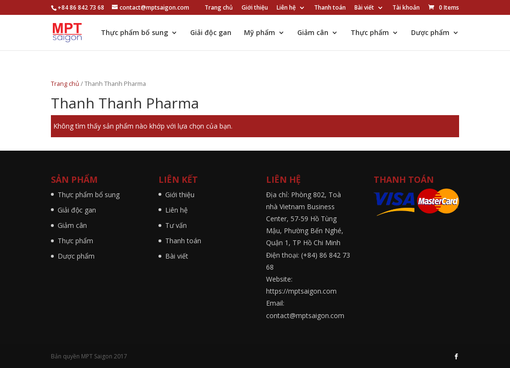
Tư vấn (176, 225)
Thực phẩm (370, 33)
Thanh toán (330, 8)
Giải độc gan (210, 33)
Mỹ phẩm (259, 33)
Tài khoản (406, 8)
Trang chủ (219, 8)
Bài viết (364, 8)
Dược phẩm (430, 33)
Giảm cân (312, 33)
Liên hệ (286, 8)
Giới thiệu (255, 8)
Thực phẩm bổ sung (134, 33)
